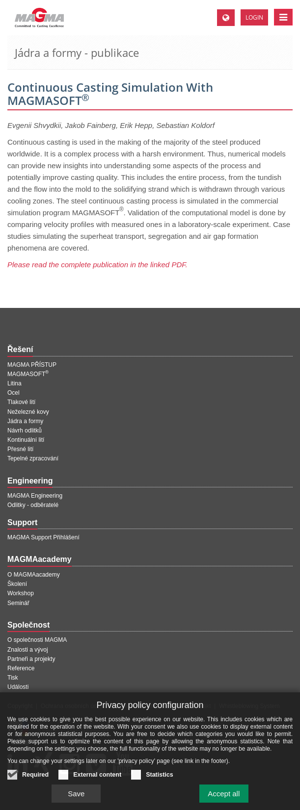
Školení (17, 584)
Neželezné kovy (28, 411)
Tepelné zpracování (32, 458)
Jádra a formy (25, 421)
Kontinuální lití (25, 439)
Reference (20, 668)
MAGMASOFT (28, 374)
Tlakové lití (21, 402)
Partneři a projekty (31, 659)
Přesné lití (20, 449)
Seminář (18, 603)
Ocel (13, 392)
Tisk (12, 677)
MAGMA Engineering (34, 495)
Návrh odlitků (24, 430)
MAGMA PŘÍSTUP (31, 364)
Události (17, 686)
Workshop (20, 593)
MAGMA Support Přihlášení (43, 537)
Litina (14, 383)
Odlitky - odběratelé (32, 505)
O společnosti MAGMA (37, 639)
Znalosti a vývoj (27, 649)
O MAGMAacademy (33, 574)
